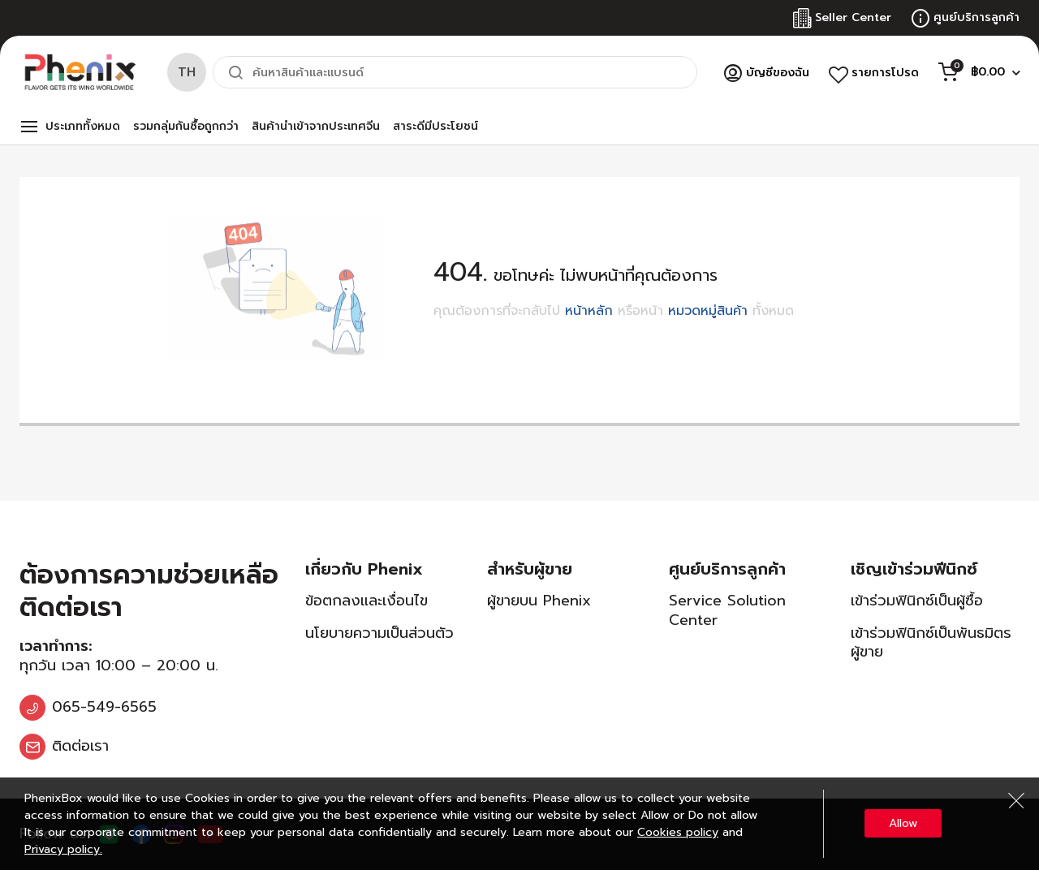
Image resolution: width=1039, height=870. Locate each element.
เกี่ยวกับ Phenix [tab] (364, 569)
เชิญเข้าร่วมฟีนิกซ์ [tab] (914, 569)
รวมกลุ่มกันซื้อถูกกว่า (186, 126)
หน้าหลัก (589, 311)
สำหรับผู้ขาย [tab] (529, 569)
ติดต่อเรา (80, 745)
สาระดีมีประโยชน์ (435, 126)
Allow (903, 823)
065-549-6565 (104, 707)
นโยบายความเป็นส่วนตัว (379, 633)
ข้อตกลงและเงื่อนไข (366, 600)
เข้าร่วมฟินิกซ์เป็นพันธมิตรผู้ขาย (931, 642)
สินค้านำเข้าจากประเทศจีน (316, 126)
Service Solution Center (727, 610)
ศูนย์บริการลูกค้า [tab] (727, 569)
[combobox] (454, 72)
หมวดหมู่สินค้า (708, 311)
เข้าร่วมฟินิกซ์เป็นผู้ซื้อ (917, 600)
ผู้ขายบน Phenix (539, 600)
